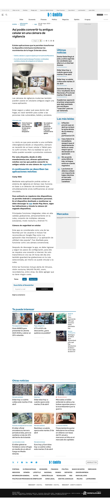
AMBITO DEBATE (72, 485)
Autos (35, 476)
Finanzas (44, 19)
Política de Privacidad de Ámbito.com (27, 479)
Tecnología (61, 476)
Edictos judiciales (65, 479)
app (35, 24)
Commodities (70, 217)
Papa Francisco (61, 10)
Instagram (22, 462)
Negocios (65, 19)
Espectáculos (47, 476)
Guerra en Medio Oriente (46, 10)
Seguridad (33, 279)
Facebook (17, 462)
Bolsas (64, 217)
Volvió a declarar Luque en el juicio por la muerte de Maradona (34, 56)
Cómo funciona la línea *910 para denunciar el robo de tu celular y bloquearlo (27, 127)
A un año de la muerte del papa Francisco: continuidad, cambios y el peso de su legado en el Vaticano (31, 60)
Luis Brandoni (81, 10)
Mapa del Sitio (81, 476)
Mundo (58, 472)
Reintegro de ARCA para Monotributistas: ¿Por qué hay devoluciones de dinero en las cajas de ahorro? (73, 343)
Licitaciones (91, 479)
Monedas (59, 217)
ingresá (106, 14)
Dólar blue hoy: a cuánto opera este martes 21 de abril (64, 72)
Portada (15, 469)
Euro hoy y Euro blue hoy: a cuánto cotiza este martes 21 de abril (43, 446)
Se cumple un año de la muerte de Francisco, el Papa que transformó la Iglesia (48, 128)
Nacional (48, 472)
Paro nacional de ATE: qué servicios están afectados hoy (71, 322)
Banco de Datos (78, 469)
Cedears (76, 217)
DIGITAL (35, 485)
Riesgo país (34, 10)
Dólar (21, 19)
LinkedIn (27, 462)
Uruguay (87, 19)
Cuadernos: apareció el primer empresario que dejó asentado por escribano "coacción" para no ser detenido (66, 105)
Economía (32, 19)
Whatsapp (36, 462)
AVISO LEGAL (50, 479)
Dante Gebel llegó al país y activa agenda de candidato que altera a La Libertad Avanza (65, 60)
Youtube (31, 462)
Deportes (68, 472)
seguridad (47, 164)
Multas (79, 479)
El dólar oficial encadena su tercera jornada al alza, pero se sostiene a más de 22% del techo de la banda (21, 432)
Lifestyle (37, 472)
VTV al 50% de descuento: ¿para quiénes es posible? (42, 330)
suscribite (100, 14)
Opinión (76, 19)
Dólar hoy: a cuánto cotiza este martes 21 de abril (65, 81)
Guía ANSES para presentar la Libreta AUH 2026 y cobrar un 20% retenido (21, 331)
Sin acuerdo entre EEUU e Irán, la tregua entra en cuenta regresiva (68, 161)
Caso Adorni (71, 10)
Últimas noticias (29, 469)
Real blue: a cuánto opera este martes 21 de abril (44, 430)
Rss (70, 476)
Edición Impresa (82, 472)
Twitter (13, 462)
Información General (24, 24)
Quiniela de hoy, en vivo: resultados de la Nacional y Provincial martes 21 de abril (66, 91)
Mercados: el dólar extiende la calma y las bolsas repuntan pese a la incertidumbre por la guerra (65, 404)
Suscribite (44, 289)
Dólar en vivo (16, 10)
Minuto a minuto (62, 397)
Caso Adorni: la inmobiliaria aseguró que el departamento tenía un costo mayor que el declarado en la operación (68, 146)
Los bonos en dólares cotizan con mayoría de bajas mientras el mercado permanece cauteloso (68, 175)
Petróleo (25, 10)
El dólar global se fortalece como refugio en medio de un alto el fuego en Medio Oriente (22, 449)
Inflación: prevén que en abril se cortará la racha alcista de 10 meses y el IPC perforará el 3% (68, 129)
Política (54, 19)
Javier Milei (92, 10)
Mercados (92, 469)
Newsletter (106, 19)
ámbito (14, 24)
